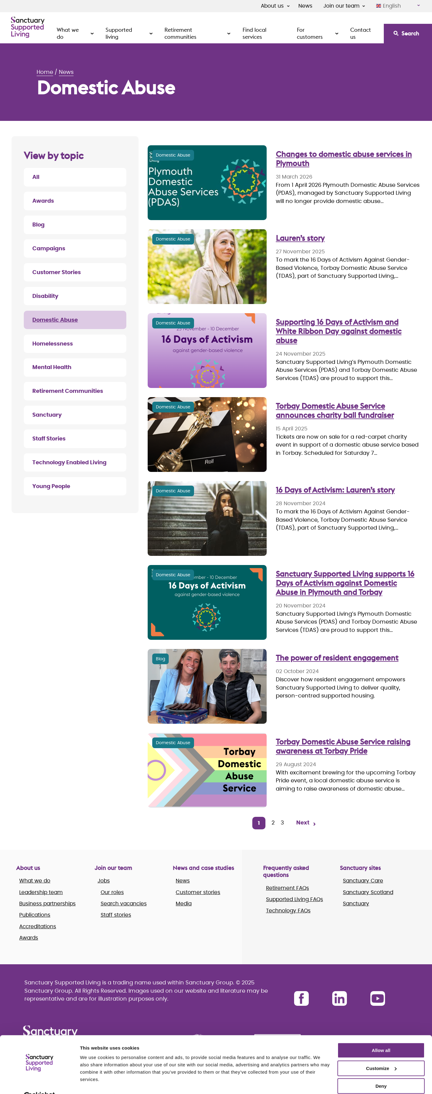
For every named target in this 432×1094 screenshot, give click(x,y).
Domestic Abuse (55, 320)
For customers (310, 33)
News (305, 6)
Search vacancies (124, 903)
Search (410, 33)
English (388, 6)
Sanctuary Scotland (368, 892)
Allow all (381, 1036)
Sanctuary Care (363, 880)
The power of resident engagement (337, 658)
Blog (38, 225)
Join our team (341, 6)
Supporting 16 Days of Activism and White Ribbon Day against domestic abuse (338, 331)
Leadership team (41, 892)
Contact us (360, 33)
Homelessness (52, 344)
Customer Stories (56, 272)
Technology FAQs (288, 910)
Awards (43, 201)
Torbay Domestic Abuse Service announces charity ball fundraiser (335, 410)
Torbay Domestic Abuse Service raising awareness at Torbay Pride (343, 746)
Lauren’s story (300, 238)
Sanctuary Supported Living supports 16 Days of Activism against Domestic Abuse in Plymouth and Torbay (345, 583)
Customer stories (198, 892)
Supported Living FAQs (294, 899)
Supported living (119, 33)
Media (184, 903)
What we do (68, 33)
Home (45, 72)
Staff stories (116, 915)
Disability (45, 296)
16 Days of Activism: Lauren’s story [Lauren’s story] (335, 490)
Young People (51, 486)
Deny (381, 1071)
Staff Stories (49, 439)
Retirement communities (180, 33)
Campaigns (48, 249)
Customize (381, 1053)
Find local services (254, 33)
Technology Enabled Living (69, 462)
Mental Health (51, 367)
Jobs (104, 880)
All (35, 177)
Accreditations (37, 926)
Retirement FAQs (287, 888)
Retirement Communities (67, 391)
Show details (94, 1082)
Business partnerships (47, 903)
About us (272, 6)
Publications (34, 915)
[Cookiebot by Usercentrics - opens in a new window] (39, 1082)
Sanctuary (47, 415)
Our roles (112, 892)
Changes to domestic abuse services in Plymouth (344, 158)
